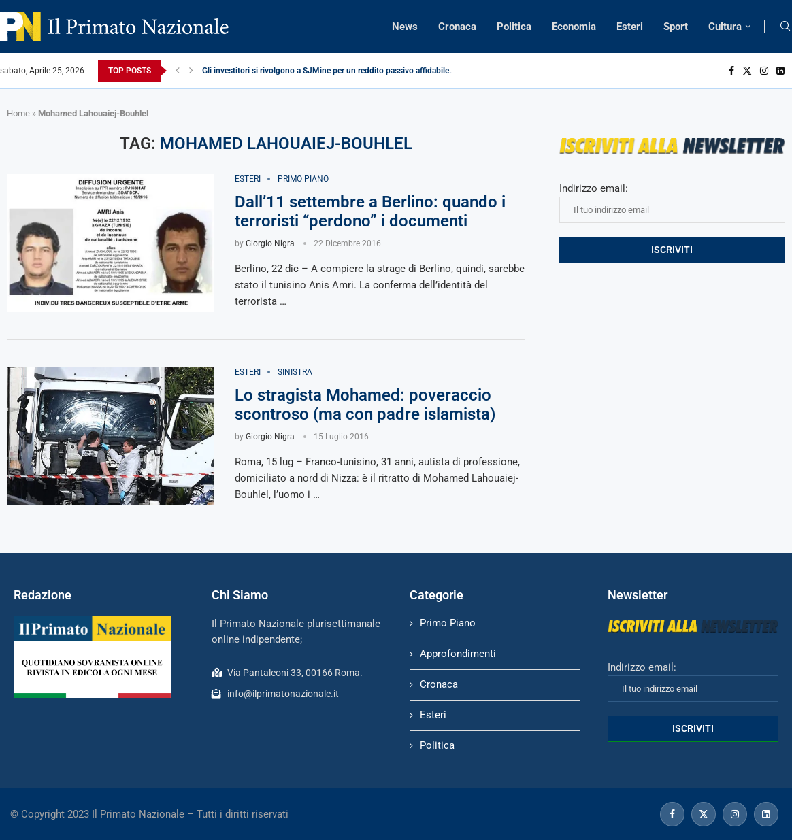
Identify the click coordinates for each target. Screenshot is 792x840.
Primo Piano (448, 623)
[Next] (191, 71)
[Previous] (177, 71)
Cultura (725, 26)
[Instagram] (764, 70)
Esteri (629, 26)
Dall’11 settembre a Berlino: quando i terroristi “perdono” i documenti (370, 211)
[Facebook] (731, 70)
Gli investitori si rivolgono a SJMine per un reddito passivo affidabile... (328, 70)
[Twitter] (747, 70)
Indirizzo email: (672, 202)
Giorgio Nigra (270, 243)
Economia (574, 26)
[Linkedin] (780, 70)
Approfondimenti (458, 654)
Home (18, 113)
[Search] (785, 26)
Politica (514, 26)
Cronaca (457, 26)
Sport (675, 26)
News (405, 26)
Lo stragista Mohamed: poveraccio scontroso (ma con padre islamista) (365, 405)
